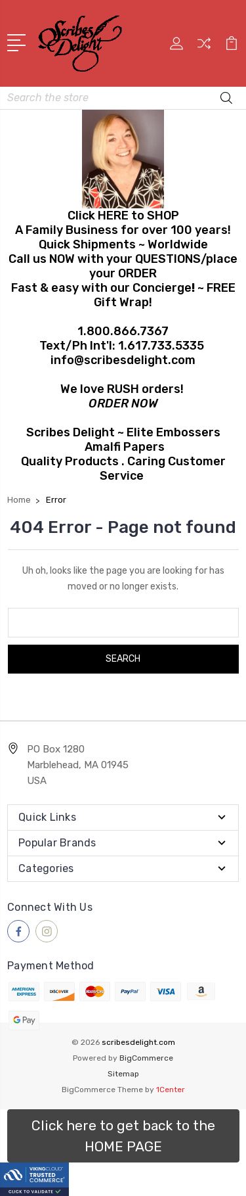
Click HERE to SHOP (123, 215)
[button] (123, 1135)
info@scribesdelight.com (123, 360)
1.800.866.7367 (123, 331)
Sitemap (123, 1073)
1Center (170, 1089)
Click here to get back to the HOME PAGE (123, 1136)
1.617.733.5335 (161, 345)
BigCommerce (146, 1058)
